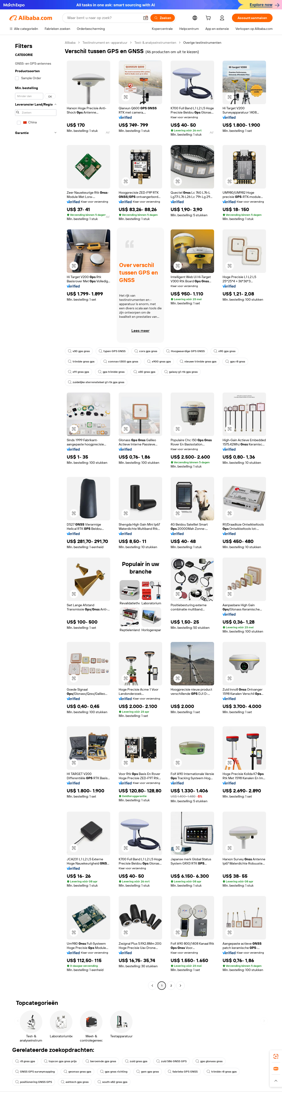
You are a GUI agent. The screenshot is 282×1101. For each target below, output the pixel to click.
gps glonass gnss (209, 1061)
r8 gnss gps (25, 1061)
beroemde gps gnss (101, 1061)
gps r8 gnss (235, 361)
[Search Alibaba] (103, 17)
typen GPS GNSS (112, 351)
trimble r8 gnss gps (222, 1071)
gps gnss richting (113, 1071)
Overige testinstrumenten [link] (202, 42)
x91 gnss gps (78, 372)
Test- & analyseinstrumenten (155, 42)
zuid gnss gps (136, 1061)
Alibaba (70, 42)
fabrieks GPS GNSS (183, 1071)
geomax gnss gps (77, 1071)
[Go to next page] (180, 985)
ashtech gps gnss (75, 1082)
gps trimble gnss (111, 372)
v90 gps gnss (224, 351)
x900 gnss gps (159, 361)
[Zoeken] (162, 18)
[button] (146, 18)
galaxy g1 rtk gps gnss (181, 372)
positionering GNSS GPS (33, 1082)
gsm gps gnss (147, 1071)
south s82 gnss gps (112, 1082)
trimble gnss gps (81, 361)
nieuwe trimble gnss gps (198, 361)
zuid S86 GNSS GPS (171, 1061)
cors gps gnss (145, 351)
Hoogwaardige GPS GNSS (185, 351)
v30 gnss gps (144, 372)
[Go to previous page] (152, 985)
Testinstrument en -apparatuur (104, 42)
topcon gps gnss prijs (60, 1061)
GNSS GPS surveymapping (35, 1071)
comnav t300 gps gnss (120, 361)
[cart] (209, 18)
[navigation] (35, 515)
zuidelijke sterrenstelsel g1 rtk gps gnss (96, 382)
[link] (276, 1056)
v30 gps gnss (79, 351)
